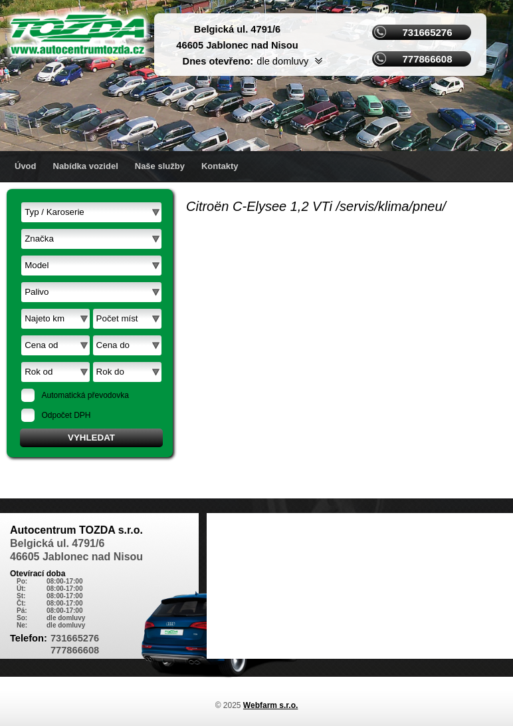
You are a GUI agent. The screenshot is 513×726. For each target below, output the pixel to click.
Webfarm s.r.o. (270, 705)
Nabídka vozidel (85, 166)
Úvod (26, 166)
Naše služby (160, 166)
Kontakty (220, 166)
